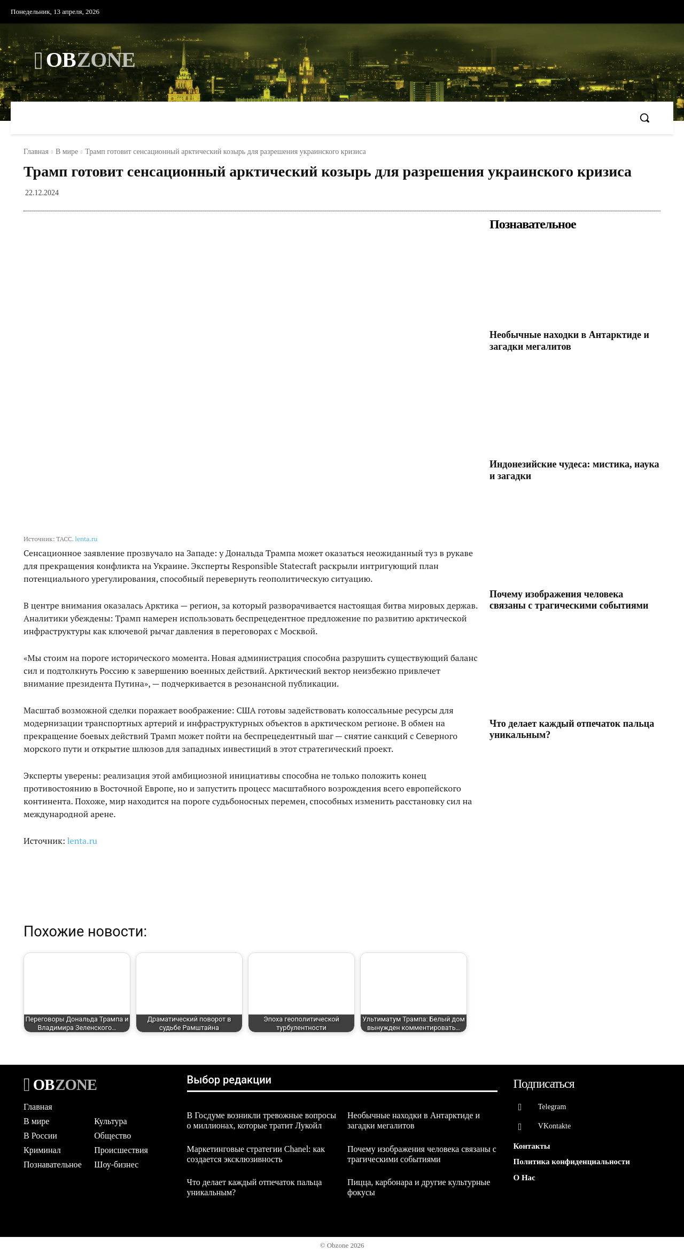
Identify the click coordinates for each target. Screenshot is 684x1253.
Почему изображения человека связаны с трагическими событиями (568, 600)
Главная (36, 152)
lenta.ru (86, 539)
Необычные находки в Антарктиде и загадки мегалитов (569, 340)
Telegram (553, 1107)
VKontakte (555, 1127)
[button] (644, 118)
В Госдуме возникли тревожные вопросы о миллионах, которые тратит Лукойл (261, 1120)
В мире (67, 152)
